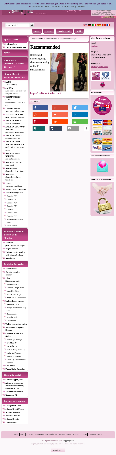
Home (36, 31)
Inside (79, 31)
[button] (32, 25)
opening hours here (99, 66)
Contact (49, 31)
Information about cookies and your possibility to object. (59, 6)
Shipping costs (68, 441)
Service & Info (64, 31)
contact (94, 46)
